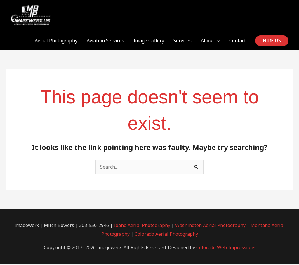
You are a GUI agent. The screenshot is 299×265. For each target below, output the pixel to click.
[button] (271, 41)
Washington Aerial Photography (210, 226)
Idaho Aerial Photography (142, 226)
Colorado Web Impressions (225, 248)
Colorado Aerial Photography (166, 234)
